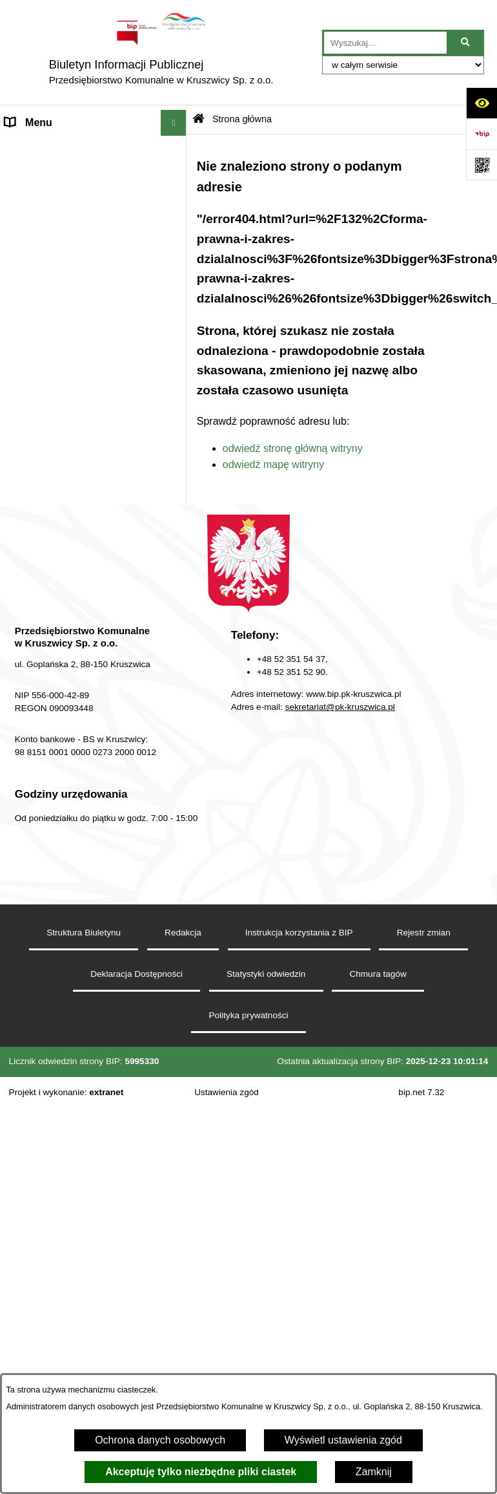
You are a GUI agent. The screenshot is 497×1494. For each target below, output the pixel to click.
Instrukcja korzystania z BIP (299, 932)
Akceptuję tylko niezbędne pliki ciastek (200, 1471)
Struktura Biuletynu (83, 932)
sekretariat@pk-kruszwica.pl (340, 707)
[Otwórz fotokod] (481, 164)
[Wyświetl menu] (174, 123)
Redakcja (183, 932)
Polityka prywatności (248, 1015)
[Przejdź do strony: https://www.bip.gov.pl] (481, 133)
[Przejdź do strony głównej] (161, 52)
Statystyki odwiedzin (266, 974)
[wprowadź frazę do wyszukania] (385, 43)
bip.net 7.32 (421, 1092)
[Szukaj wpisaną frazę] (466, 43)
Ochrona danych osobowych (160, 1440)
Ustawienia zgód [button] (226, 1092)
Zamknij (374, 1471)
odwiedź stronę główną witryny (293, 448)
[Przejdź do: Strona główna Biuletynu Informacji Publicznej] (198, 120)
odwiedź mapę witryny (273, 464)
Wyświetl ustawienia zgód (343, 1440)
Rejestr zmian (424, 932)
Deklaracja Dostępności (136, 974)
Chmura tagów (377, 974)
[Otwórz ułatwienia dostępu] (481, 102)
